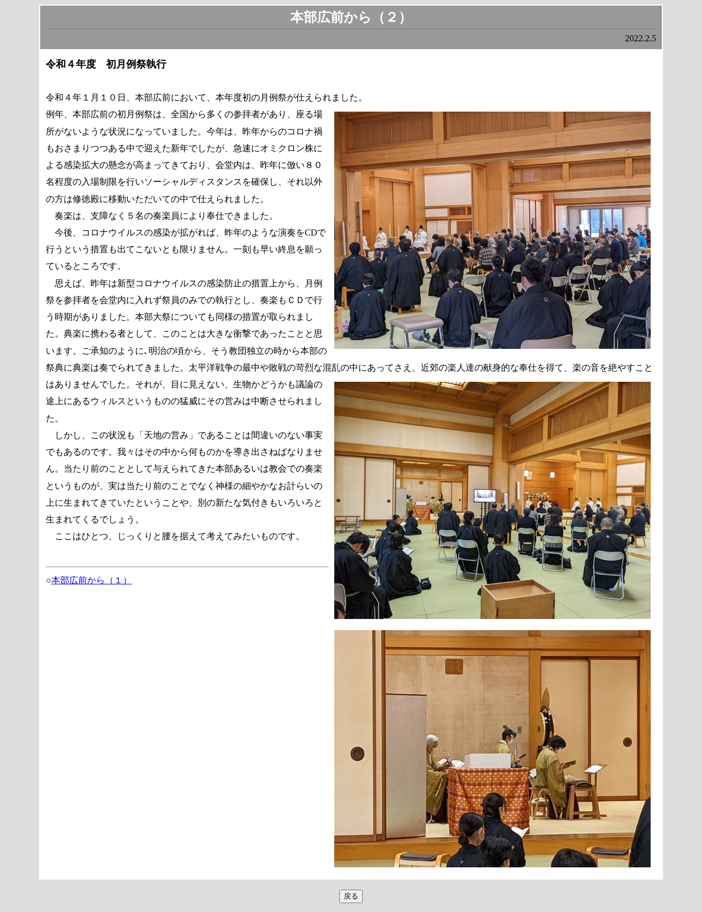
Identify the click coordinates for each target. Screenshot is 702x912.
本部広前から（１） (91, 580)
